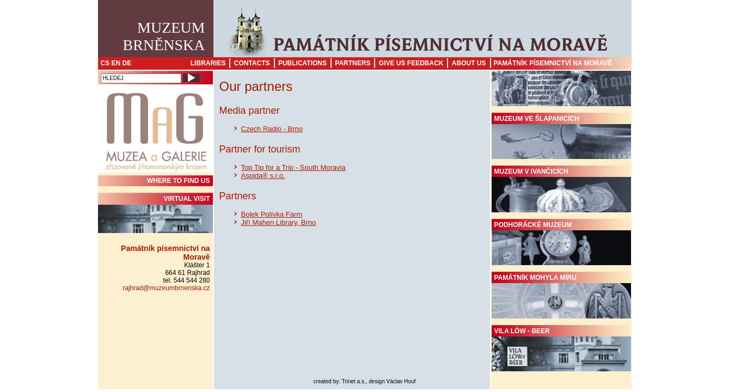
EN (116, 63)
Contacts (252, 63)
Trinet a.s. (354, 381)
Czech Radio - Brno (272, 129)
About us (469, 63)
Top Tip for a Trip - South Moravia (293, 167)
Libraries (208, 63)
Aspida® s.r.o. (263, 175)
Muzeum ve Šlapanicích (561, 137)
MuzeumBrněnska (164, 36)
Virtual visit (155, 214)
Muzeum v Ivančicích (561, 190)
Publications (302, 63)
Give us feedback (411, 63)
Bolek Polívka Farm (272, 214)
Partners (352, 63)
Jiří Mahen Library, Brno (278, 222)
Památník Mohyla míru (561, 296)
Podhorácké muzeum (561, 243)
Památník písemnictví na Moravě (553, 63)
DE (127, 63)
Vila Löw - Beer (561, 349)
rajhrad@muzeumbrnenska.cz (166, 288)
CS (105, 63)
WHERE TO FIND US (178, 181)
